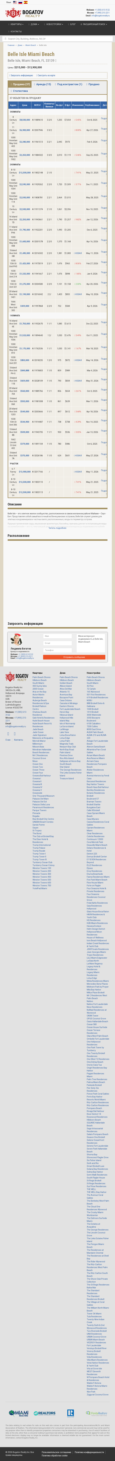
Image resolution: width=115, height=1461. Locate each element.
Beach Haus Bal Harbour (98, 787)
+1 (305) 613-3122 (102, 10)
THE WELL (91, 1189)
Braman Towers (94, 801)
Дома (62, 673)
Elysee (90, 868)
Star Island (64, 767)
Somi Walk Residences (97, 1175)
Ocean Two (38, 767)
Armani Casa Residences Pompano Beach (97, 764)
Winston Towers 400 (42, 877)
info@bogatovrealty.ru (101, 15)
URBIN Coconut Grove (96, 1337)
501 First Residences (96, 694)
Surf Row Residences (96, 1186)
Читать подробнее (57, 528)
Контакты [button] (15, 31)
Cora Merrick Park (95, 842)
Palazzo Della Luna (41, 804)
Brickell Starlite (93, 804)
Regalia (36, 816)
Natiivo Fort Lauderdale (97, 1004)
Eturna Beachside (95, 874)
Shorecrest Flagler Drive (97, 1157)
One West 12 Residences (98, 1059)
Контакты (18, 739)
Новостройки (93, 673)
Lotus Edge (65, 738)
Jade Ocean (38, 732)
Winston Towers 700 (42, 885)
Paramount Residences (43, 807)
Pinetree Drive (66, 755)
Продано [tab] (92, 84)
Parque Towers (39, 810)
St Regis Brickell (94, 1180)
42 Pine (90, 686)
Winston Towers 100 (42, 868)
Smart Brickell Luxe (95, 1166)
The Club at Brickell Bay (43, 836)
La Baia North (93, 961)
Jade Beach (38, 729)
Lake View (64, 732)
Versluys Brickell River (97, 1348)
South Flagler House (96, 1178)
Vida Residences (94, 1357)
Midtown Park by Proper (98, 987)
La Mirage (64, 729)
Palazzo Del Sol (40, 801)
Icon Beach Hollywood (97, 940)
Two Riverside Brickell (97, 1331)
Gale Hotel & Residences (44, 718)
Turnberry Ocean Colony (44, 865)
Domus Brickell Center (97, 856)
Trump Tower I (39, 854)
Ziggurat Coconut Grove (97, 1394)
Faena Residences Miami (98, 877)
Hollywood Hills (66, 718)
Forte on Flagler (94, 885)
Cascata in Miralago (69, 703)
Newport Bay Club (68, 747)
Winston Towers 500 (42, 880)
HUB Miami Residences (97, 923)
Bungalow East (93, 807)
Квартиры (38, 673)
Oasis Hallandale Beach (97, 1021)
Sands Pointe (39, 825)
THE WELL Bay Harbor (96, 1192)
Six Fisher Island (94, 1160)
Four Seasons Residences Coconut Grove (96, 897)
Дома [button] (33, 24)
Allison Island (66, 686)
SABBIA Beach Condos (43, 822)
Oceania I (37, 778)
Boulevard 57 (93, 799)
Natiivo (90, 1001)
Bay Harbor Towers (95, 784)
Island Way (64, 721)
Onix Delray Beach (95, 1062)
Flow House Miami (95, 882)
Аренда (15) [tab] (42, 84)
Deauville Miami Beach (97, 845)
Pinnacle (36, 813)
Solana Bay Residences (97, 1169)
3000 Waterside (94, 715)
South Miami (38, 683)
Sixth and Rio (93, 1163)
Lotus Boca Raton (68, 735)
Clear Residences (95, 833)
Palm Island (65, 752)
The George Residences (70, 770)
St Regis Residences (96, 1183)
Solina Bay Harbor (95, 1172)
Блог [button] (71, 24)
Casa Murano (93, 819)
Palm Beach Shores (41, 677)
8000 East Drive (94, 729)
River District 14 (94, 1114)
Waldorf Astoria (94, 1383)
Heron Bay (64, 712)
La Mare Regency (95, 963)
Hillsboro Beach (40, 680)
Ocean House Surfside (97, 1027)
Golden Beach (66, 683)
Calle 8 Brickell (93, 810)
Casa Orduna (66, 700)
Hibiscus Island (66, 715)
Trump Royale (39, 851)
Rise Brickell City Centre (43, 819)
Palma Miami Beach (96, 1082)
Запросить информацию (21, 75)
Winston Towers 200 (42, 871)
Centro (36, 709)
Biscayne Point (66, 697)
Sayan (35, 828)
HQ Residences (94, 920)
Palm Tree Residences (97, 1079)
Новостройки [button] (53, 24)
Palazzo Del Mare (41, 799)
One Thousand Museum (44, 796)
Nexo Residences (94, 1007)
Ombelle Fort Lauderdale (98, 1039)
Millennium (38, 744)
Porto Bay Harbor (94, 1097)
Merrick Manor (39, 741)
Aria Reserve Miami (96, 758)
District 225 (92, 854)
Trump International (42, 845)
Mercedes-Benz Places (97, 984)
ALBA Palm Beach (95, 732)
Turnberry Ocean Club (42, 862)
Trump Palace (39, 848)
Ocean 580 (92, 1024)
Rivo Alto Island (67, 758)
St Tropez (37, 830)
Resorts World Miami (96, 1099)
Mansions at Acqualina (43, 738)
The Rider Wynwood (96, 1261)
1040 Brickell (92, 709)
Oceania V (37, 790)
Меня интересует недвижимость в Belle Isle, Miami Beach (90, 643)
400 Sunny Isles (40, 686)
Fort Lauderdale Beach (70, 709)
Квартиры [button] (15, 24)
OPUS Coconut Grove (96, 1018)
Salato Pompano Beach (97, 1134)
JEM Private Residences (98, 949)
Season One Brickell (96, 1137)
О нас (8, 739)
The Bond (37, 833)
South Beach (65, 764)
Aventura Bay (66, 694)
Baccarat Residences (96, 781)
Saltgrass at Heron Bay (70, 761)
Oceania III (37, 784)
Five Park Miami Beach (97, 880)
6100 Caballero (94, 723)
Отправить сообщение (74, 657)
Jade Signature (40, 735)
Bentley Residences (96, 790)
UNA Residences (94, 1334)
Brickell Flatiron (39, 706)
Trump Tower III (40, 859)
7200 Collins (92, 726)
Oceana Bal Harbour (42, 775)
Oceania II (37, 781)
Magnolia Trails (66, 744)
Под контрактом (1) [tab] (68, 84)
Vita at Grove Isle (94, 1368)
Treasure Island (67, 778)
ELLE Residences (94, 865)
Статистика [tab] (19, 90)
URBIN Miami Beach (96, 1340)
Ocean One (38, 764)
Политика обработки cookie (55, 1455)
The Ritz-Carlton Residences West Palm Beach (97, 1267)
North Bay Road (67, 749)
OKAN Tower (92, 1016)
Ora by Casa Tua (94, 1065)
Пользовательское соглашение (56, 1452)
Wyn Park (91, 1392)
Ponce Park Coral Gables (98, 1094)
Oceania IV (37, 787)
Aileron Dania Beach (96, 747)
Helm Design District (96, 929)
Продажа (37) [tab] (20, 84)
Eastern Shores (67, 706)
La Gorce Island (66, 726)
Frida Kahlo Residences (97, 903)
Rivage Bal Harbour (95, 1111)
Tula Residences (94, 1316)
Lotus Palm (65, 741)
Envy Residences (94, 871)
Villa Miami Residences (97, 1360)
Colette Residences (95, 836)
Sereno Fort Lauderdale (97, 1146)
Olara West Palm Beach (97, 1036)
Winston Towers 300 (42, 874)
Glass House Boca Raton (98, 911)
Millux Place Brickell (95, 992)
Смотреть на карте (45, 75)
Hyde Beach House (41, 721)
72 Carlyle (91, 689)
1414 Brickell (92, 712)
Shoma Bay (92, 1154)
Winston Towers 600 (42, 882)
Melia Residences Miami (98, 981)
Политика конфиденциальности (89, 1452)
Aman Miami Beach (96, 755)
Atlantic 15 (65, 692)
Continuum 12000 (95, 839)
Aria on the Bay (39, 692)
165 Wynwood (93, 692)
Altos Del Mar (66, 689)
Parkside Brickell (94, 1085)
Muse (35, 761)
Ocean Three (38, 770)
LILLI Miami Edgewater (97, 958)
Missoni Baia (38, 747)
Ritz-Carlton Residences (98, 1102)
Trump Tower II (39, 856)
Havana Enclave (94, 926)
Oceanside (37, 793)
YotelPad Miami (40, 888)
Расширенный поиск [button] (93, 24)
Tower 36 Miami (94, 1313)
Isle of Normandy (67, 723)
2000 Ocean (38, 689)
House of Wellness (95, 937)
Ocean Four (38, 773)
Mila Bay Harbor (94, 990)
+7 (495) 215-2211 (102, 13)
